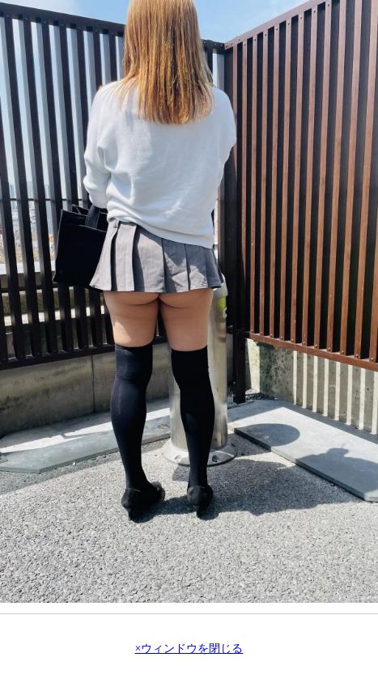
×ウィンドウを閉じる (189, 649)
